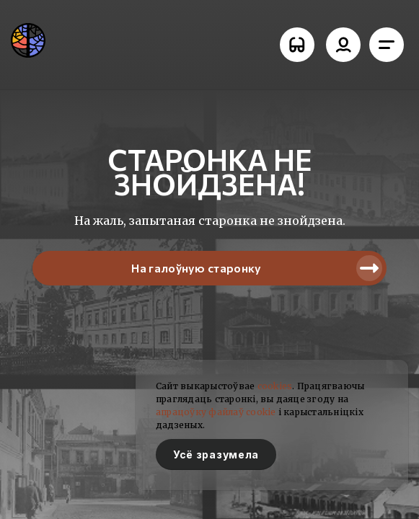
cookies (275, 386)
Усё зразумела (216, 454)
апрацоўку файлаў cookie (216, 412)
